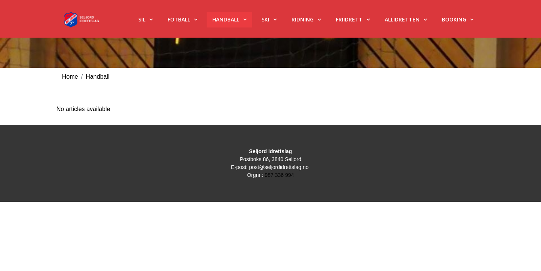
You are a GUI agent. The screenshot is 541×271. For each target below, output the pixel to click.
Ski (265, 19)
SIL (141, 19)
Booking (454, 19)
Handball (225, 19)
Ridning (303, 19)
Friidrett (349, 19)
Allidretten (402, 19)
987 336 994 (279, 175)
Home (70, 76)
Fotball (179, 19)
